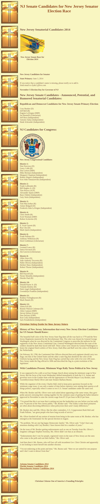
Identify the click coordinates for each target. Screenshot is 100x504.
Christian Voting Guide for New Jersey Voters (44, 324)
